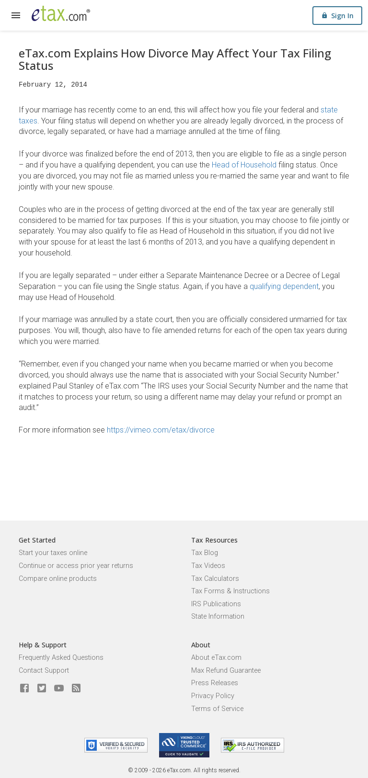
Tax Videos (208, 566)
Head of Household (244, 164)
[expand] (16, 15)
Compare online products (58, 579)
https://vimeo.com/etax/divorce (161, 429)
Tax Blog (204, 553)
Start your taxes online (53, 553)
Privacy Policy (212, 696)
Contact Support (44, 671)
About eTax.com (216, 658)
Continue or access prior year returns (76, 566)
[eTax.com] (61, 13)
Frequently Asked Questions (61, 658)
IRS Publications (216, 604)
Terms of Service (217, 709)
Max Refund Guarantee (226, 671)
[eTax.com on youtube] (59, 688)
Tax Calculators (215, 579)
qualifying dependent (284, 286)
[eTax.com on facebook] (24, 688)
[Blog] (76, 688)
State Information (217, 616)
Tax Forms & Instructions (230, 591)
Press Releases (214, 683)
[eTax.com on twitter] (41, 688)
